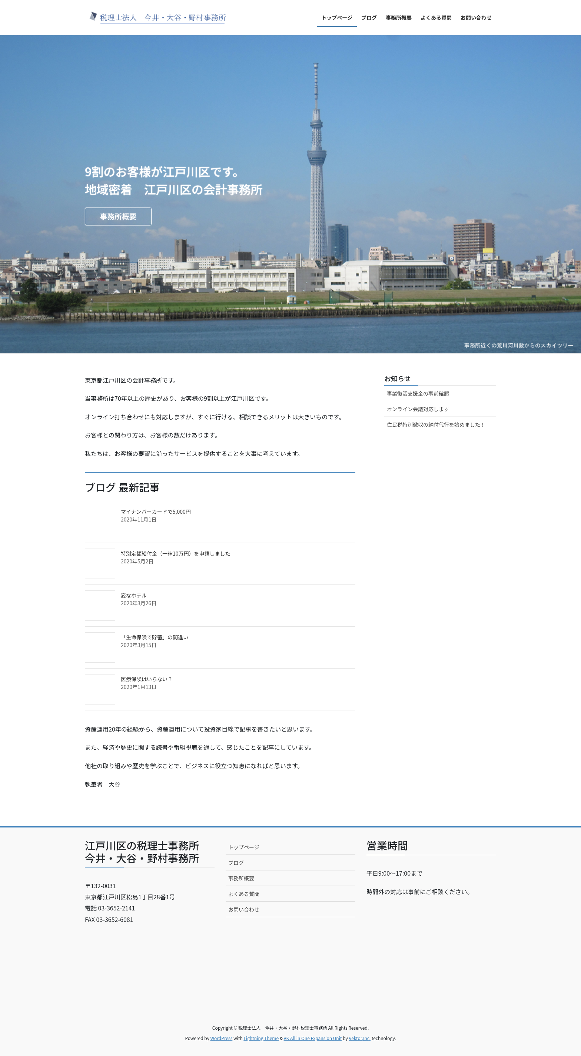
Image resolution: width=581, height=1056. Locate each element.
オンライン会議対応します (418, 409)
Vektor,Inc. (360, 1038)
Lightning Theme (261, 1038)
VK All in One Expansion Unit (313, 1038)
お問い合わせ (243, 909)
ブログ (236, 862)
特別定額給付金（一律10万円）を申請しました (175, 553)
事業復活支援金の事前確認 (418, 393)
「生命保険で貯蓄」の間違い (154, 637)
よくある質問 (243, 893)
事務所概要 (119, 216)
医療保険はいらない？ (147, 679)
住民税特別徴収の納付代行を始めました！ (436, 424)
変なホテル (134, 595)
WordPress (221, 1038)
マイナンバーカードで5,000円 (156, 511)
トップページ (243, 847)
